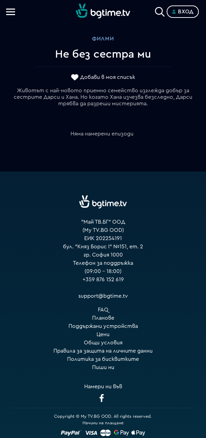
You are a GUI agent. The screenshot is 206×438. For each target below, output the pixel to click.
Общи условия (103, 342)
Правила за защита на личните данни (103, 351)
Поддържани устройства (103, 326)
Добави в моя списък (107, 77)
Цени (103, 334)
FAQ (103, 309)
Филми (103, 39)
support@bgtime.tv (103, 296)
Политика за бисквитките (103, 359)
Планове (103, 318)
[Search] (160, 10)
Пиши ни (103, 367)
